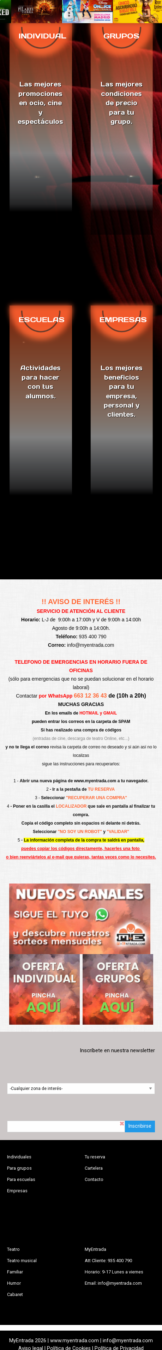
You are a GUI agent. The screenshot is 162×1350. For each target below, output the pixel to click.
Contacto (94, 1179)
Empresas (17, 1190)
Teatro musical (22, 1260)
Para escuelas (21, 1179)
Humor (14, 1283)
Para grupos (19, 1168)
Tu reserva (95, 1156)
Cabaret (15, 1294)
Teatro (13, 1249)
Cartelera (94, 1168)
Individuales (19, 1156)
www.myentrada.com (95, 780)
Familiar (15, 1271)
